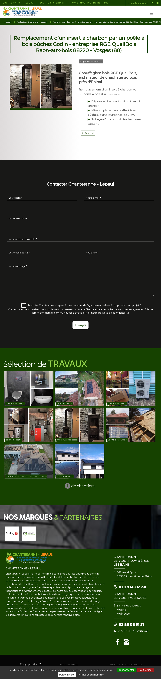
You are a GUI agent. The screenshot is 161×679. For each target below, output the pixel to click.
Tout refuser (145, 670)
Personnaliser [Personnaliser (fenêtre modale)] (67, 674)
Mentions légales (69, 664)
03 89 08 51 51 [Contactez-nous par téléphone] (131, 624)
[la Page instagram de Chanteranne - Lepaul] (155, 2)
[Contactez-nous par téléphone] (138, 3)
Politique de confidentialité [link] (91, 674)
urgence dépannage (133, 630)
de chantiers (83, 486)
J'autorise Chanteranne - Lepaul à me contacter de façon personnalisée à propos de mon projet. (81, 305)
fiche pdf (89, 133)
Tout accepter (126, 670)
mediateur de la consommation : (126, 664)
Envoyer (80, 325)
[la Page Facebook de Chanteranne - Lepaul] (150, 2)
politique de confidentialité (113, 312)
